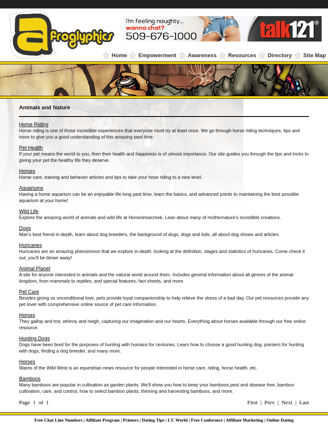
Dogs (25, 228)
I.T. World (177, 420)
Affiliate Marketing (244, 420)
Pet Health (31, 148)
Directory (279, 55)
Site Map (314, 55)
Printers (130, 420)
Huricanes (30, 245)
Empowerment (157, 55)
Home (119, 55)
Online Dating (280, 420)
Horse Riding (33, 125)
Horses (27, 171)
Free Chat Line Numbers (58, 420)
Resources (242, 55)
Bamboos (30, 379)
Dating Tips (153, 420)
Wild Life (29, 211)
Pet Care (29, 292)
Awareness (202, 55)
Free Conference (207, 420)
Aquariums (31, 188)
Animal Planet (34, 269)
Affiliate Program (102, 420)
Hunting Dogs (34, 339)
